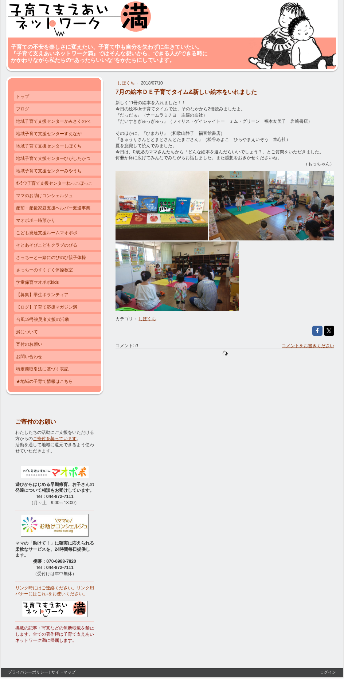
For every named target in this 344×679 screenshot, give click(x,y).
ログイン (328, 672)
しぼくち (126, 83)
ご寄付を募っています (55, 438)
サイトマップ (63, 672)
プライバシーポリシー (28, 672)
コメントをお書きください (308, 345)
